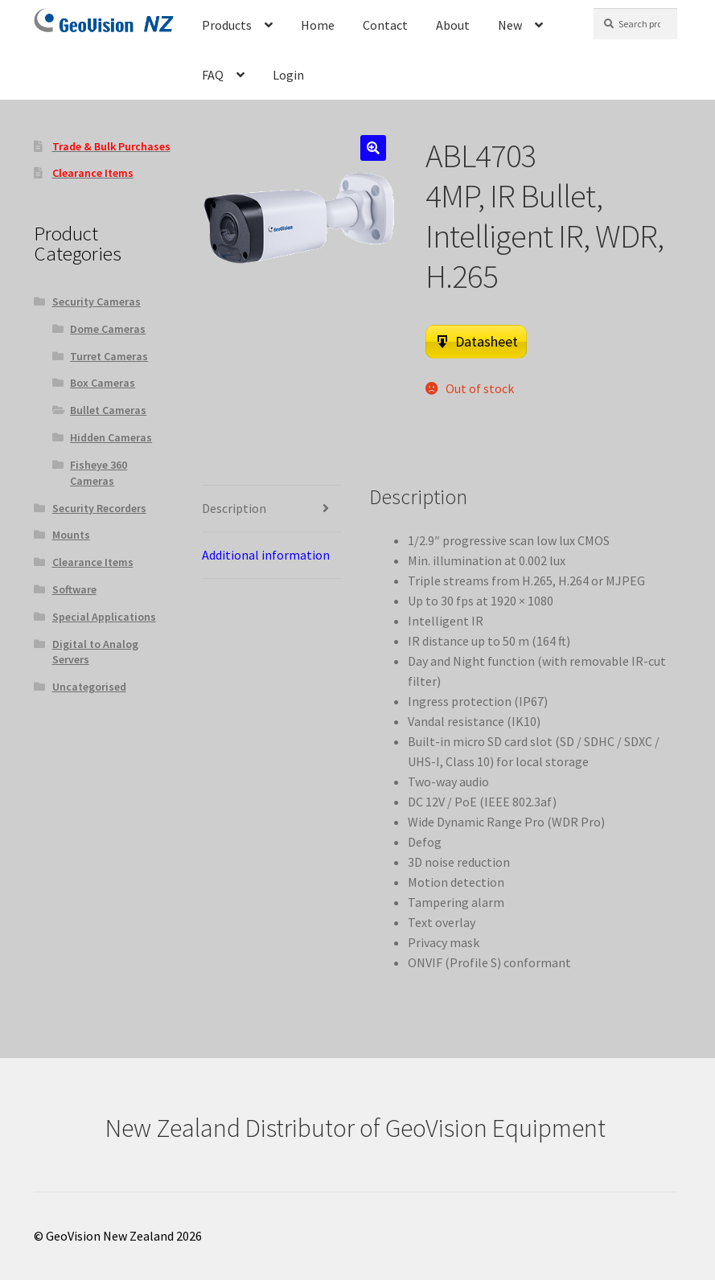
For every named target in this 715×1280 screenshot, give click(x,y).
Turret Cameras (109, 356)
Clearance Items (93, 562)
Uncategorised (89, 686)
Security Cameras (96, 301)
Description (234, 508)
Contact (385, 25)
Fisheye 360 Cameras (98, 472)
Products (227, 25)
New (510, 25)
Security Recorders (99, 508)
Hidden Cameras (111, 437)
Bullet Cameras (108, 410)
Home (318, 25)
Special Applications (104, 616)
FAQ (213, 75)
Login (288, 75)
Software (74, 589)
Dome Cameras (108, 329)
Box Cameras (102, 382)
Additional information (266, 555)
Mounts (71, 534)
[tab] (272, 509)
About (453, 25)
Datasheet (486, 341)
